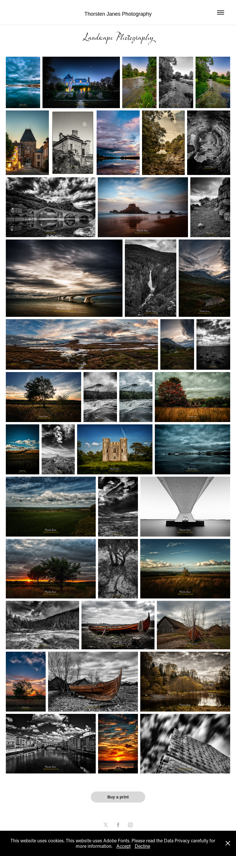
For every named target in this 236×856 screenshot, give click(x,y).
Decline (142, 846)
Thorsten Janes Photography (118, 14)
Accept (123, 846)
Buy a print (118, 797)
